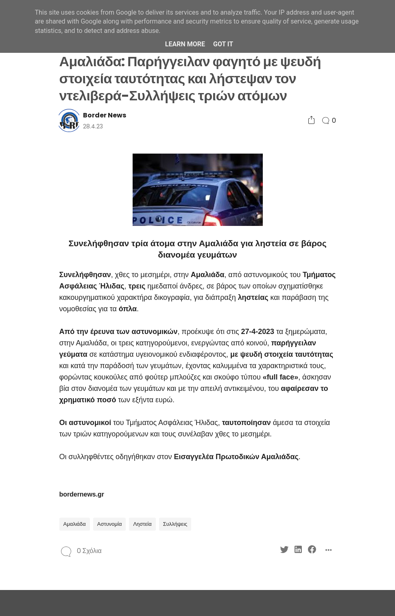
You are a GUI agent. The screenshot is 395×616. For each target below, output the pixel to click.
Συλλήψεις (175, 524)
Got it (223, 44)
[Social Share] (311, 120)
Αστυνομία (109, 524)
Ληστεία (142, 524)
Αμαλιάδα (74, 524)
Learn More (185, 44)
